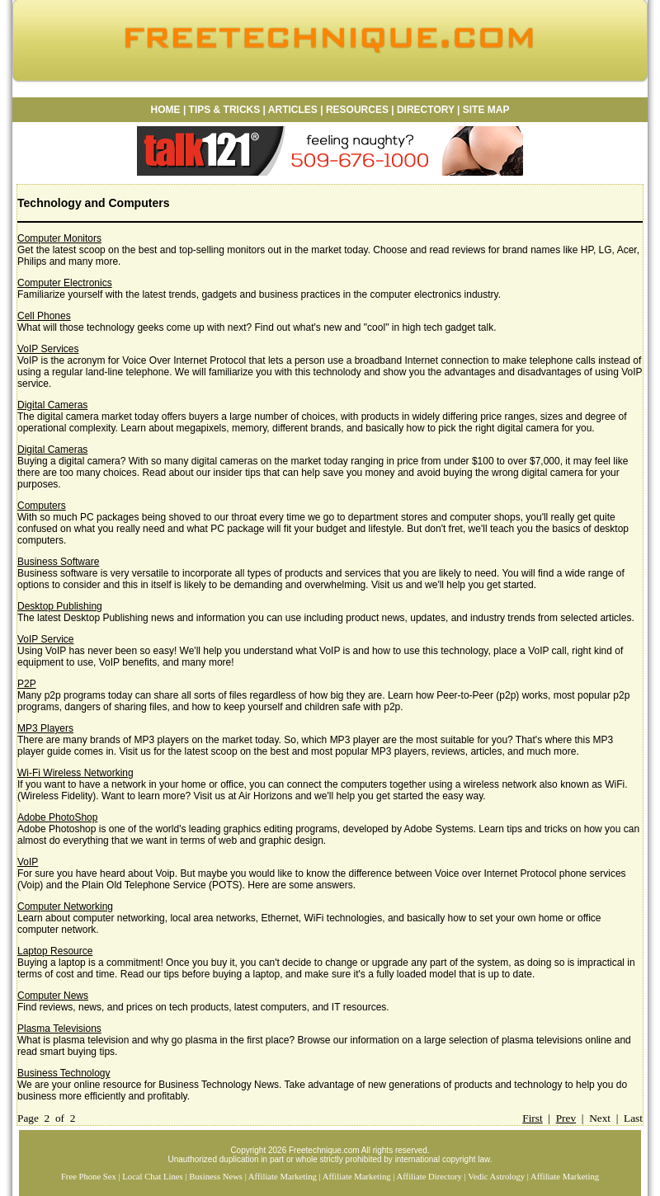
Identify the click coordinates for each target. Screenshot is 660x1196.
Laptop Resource (54, 951)
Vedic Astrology (496, 1176)
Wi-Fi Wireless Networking (75, 773)
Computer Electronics (64, 283)
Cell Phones (44, 316)
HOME (166, 109)
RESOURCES (356, 109)
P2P (26, 684)
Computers (41, 505)
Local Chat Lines (152, 1176)
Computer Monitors (59, 238)
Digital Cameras (52, 405)
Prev (566, 1118)
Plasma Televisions (59, 1028)
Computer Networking (65, 906)
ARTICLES (293, 109)
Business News (216, 1176)
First (532, 1118)
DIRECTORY (426, 109)
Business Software (58, 561)
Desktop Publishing (59, 606)
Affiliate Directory (429, 1176)
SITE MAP (486, 109)
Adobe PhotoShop (57, 817)
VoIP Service (45, 639)
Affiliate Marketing (282, 1176)
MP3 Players (45, 728)
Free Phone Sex (88, 1176)
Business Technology (64, 1073)
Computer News (52, 995)
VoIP (27, 862)
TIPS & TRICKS (225, 109)
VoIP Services (47, 349)
